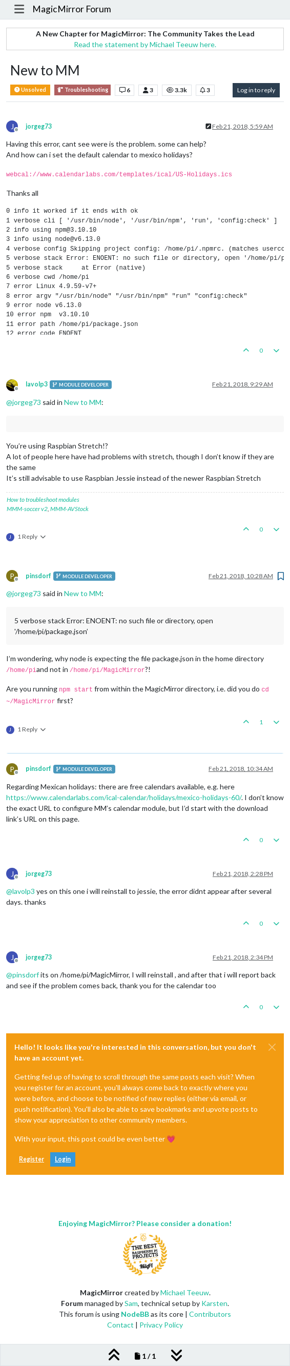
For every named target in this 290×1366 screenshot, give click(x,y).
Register (31, 1159)
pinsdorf (38, 576)
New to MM (82, 402)
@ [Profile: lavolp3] (20, 891)
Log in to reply (256, 90)
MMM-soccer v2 (27, 509)
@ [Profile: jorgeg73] (23, 402)
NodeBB (135, 1314)
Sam (131, 1303)
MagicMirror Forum (71, 9)
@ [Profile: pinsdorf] (22, 974)
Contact (120, 1324)
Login (63, 1159)
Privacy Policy (161, 1324)
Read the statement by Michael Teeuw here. (145, 44)
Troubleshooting (82, 90)
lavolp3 (37, 384)
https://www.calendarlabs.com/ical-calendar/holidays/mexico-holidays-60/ (123, 797)
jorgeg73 (39, 126)
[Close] (272, 1047)
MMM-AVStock (69, 509)
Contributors (210, 1314)
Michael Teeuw (184, 1292)
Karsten (214, 1303)
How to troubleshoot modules (43, 499)
